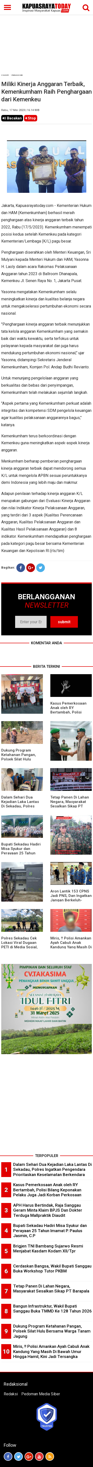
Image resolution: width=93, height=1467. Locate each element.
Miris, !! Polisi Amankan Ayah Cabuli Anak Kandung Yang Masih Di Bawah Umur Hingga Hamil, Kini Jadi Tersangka (51, 1351)
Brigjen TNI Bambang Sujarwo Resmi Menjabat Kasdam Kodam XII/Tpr (48, 1249)
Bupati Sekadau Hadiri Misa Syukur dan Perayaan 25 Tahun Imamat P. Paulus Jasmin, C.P (21, 853)
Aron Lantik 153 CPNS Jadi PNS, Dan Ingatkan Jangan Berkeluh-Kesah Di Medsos (71, 898)
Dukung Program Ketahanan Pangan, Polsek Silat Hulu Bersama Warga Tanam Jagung (21, 759)
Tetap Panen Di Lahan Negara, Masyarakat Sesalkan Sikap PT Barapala (69, 804)
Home (5, 74)
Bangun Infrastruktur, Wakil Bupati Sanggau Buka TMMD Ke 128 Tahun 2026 (52, 1309)
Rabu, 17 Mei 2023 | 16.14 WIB (20, 110)
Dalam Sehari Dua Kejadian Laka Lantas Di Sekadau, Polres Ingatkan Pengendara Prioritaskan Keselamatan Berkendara (52, 1169)
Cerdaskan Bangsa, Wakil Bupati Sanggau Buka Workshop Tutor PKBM (52, 1269)
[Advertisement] (46, 37)
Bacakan (12, 118)
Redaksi (11, 1394)
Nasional (17, 74)
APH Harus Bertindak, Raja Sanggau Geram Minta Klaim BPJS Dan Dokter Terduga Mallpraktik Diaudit (47, 1210)
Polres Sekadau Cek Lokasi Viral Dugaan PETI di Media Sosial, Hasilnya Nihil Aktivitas (21, 945)
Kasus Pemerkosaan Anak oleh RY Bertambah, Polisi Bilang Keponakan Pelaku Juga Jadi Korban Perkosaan (47, 1189)
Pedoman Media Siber (40, 1394)
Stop (30, 118)
